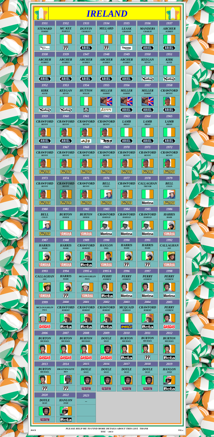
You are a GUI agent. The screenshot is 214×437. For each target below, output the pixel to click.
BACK (33, 430)
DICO (111, 432)
